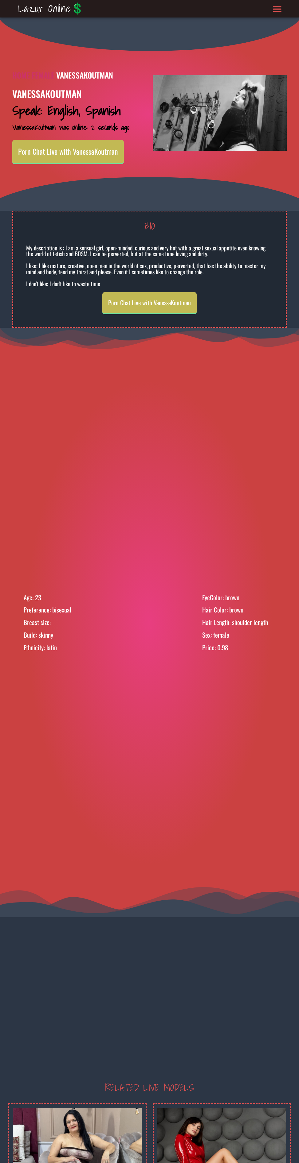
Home (21, 75)
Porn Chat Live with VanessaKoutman (68, 151)
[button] (277, 9)
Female (43, 75)
